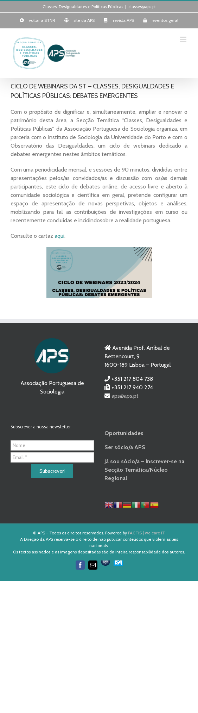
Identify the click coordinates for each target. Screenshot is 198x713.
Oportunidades (123, 433)
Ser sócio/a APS (124, 447)
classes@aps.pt (142, 6)
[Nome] (52, 445)
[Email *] (52, 457)
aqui (59, 235)
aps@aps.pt (125, 395)
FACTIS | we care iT (146, 532)
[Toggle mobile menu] (183, 39)
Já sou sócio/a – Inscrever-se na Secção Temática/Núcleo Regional (144, 470)
